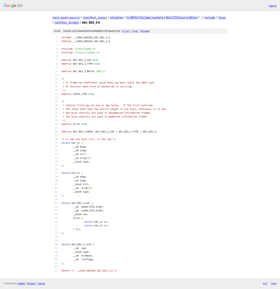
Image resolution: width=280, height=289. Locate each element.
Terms (41, 283)
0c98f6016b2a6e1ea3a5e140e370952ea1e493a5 (162, 17)
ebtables (116, 17)
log (135, 31)
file (126, 31)
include (209, 17)
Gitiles (21, 283)
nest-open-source (66, 17)
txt (265, 283)
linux (222, 17)
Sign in (272, 5)
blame (145, 31)
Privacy (31, 283)
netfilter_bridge (67, 22)
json (273, 283)
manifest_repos (95, 17)
